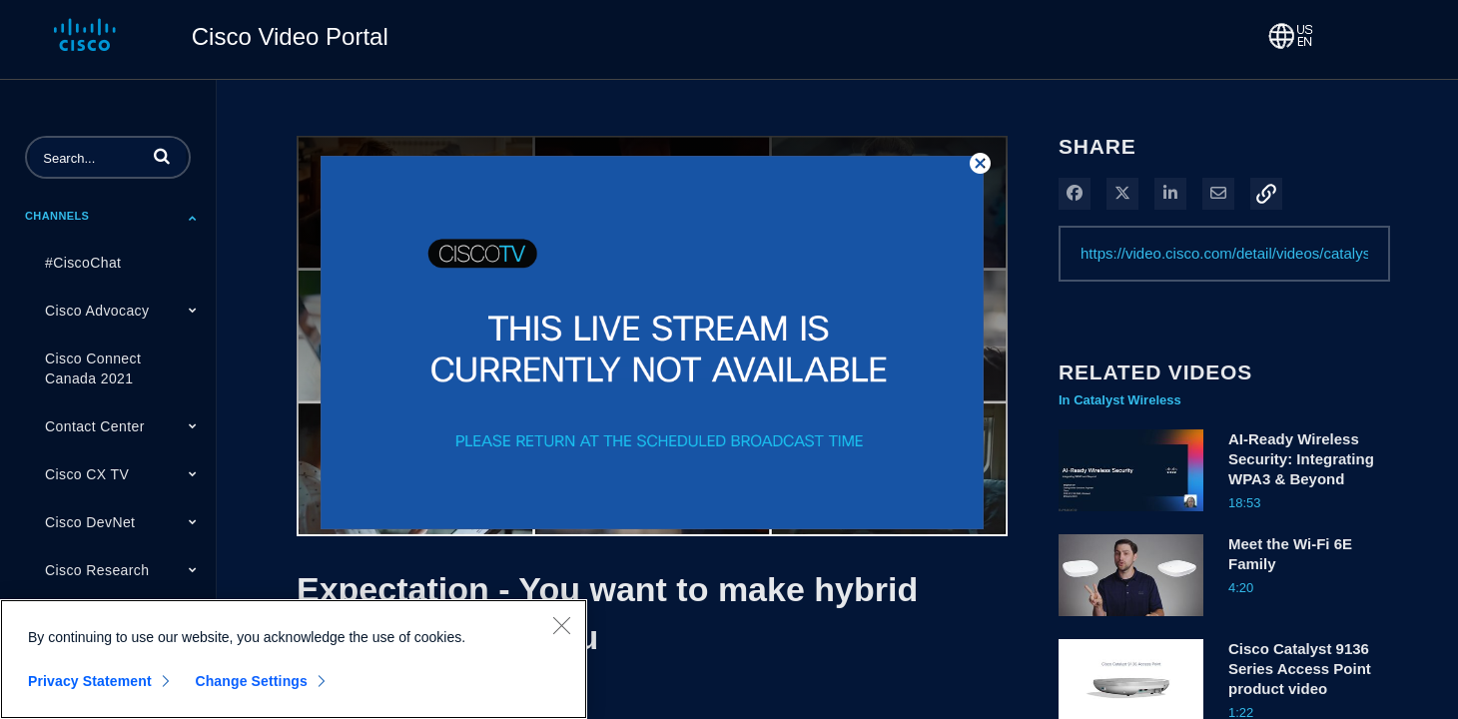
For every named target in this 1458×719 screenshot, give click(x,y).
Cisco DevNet (90, 522)
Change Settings (251, 681)
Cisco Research (97, 570)
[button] (162, 156)
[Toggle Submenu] (193, 218)
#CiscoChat (83, 263)
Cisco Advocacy (97, 311)
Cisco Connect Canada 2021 (93, 368)
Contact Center (95, 426)
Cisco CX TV (87, 474)
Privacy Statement (90, 681)
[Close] (561, 625)
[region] (293, 659)
